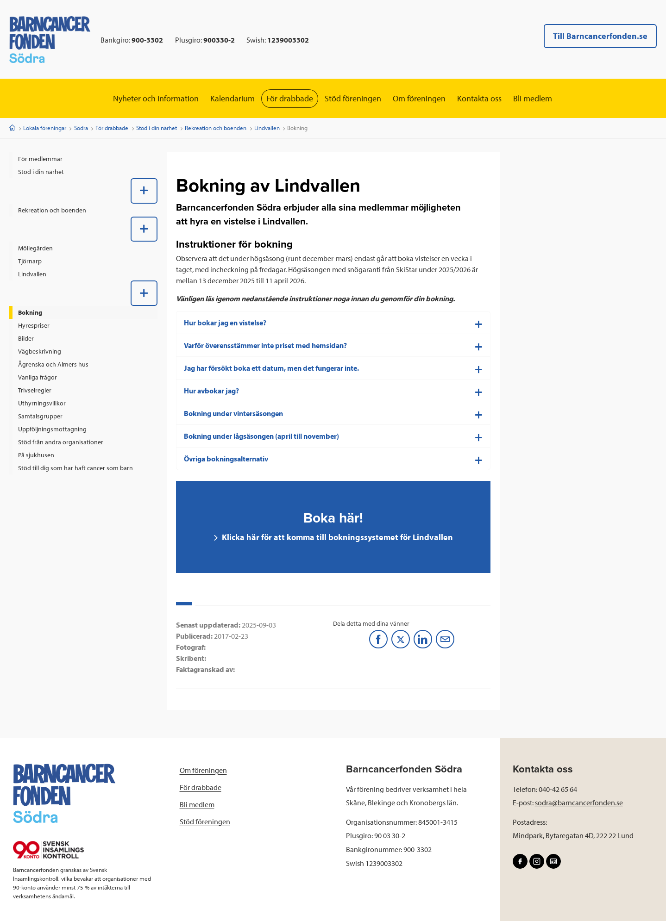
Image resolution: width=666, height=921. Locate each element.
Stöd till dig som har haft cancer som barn (75, 468)
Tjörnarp (30, 261)
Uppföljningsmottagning (52, 429)
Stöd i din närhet (156, 127)
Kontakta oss (479, 98)
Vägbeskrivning (39, 351)
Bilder (26, 338)
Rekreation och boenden (215, 127)
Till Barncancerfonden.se (600, 36)
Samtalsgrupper (40, 416)
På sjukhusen (36, 455)
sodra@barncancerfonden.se (579, 802)
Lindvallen (267, 127)
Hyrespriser (34, 325)
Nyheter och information (156, 98)
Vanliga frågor (37, 377)
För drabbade (289, 98)
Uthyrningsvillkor (42, 403)
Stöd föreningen (353, 98)
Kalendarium (232, 98)
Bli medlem (532, 98)
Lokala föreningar (44, 127)
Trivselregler (34, 390)
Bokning (30, 312)
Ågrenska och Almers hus (53, 364)
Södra (81, 127)
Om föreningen (419, 98)
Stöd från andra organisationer (60, 442)
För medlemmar (40, 159)
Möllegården (35, 248)
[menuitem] (83, 158)
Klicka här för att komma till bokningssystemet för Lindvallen (336, 537)
